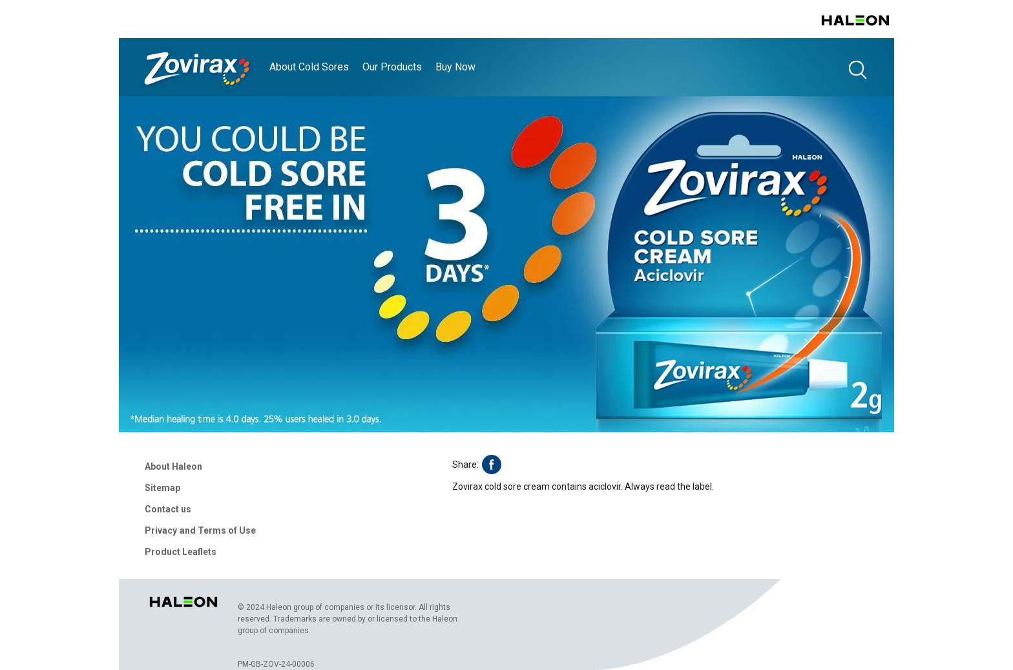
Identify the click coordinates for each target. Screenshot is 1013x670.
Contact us (168, 509)
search (857, 69)
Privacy (161, 530)
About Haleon (173, 466)
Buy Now (455, 67)
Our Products (392, 67)
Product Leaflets (180, 552)
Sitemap (162, 488)
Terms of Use (227, 530)
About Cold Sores (309, 67)
